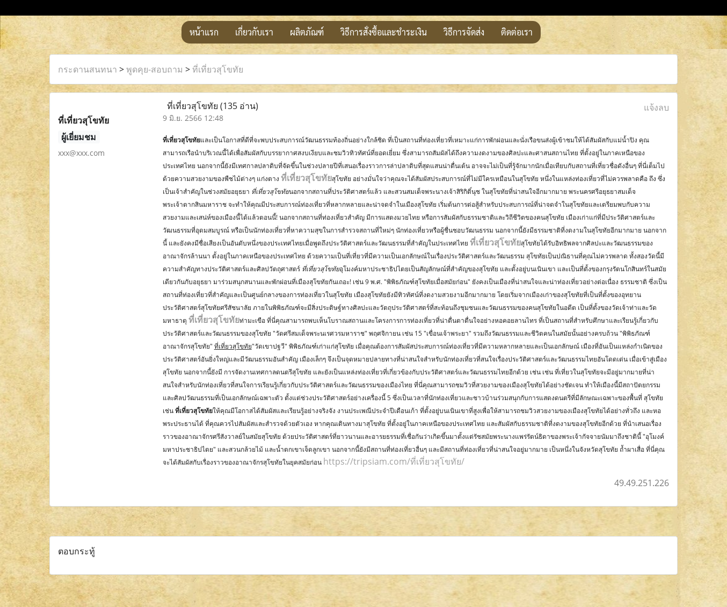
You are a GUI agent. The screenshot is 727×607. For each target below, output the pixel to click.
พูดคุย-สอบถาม (154, 69)
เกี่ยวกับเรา (254, 32)
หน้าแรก (204, 32)
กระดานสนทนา (87, 69)
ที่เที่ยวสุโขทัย (217, 69)
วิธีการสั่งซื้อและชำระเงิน (383, 32)
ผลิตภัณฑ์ (307, 32)
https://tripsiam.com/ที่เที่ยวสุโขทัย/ (393, 461)
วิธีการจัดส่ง (464, 32)
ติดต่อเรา (517, 32)
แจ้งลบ (656, 107)
